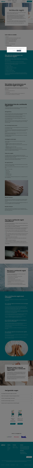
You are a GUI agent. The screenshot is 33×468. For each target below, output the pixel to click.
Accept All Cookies (19, 50)
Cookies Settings (14, 50)
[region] (17, 49)
